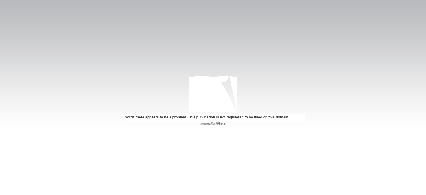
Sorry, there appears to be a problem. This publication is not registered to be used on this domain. (207, 117)
